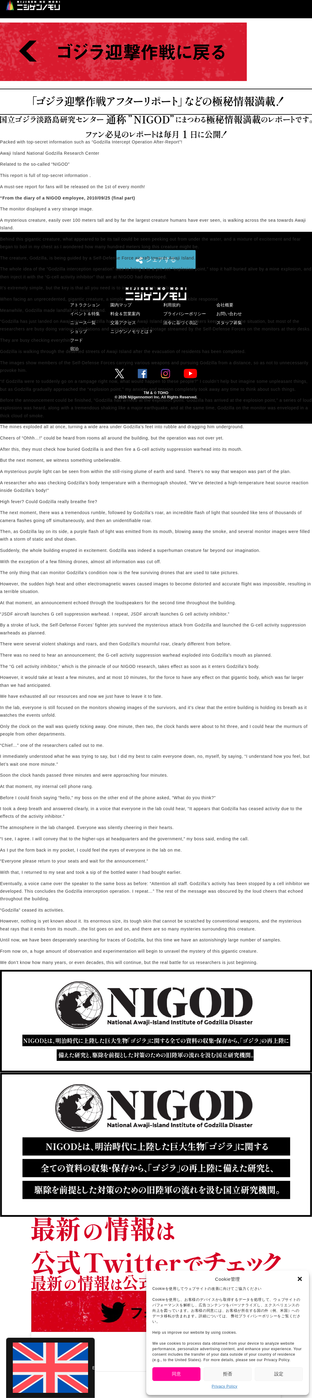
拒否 (227, 1373)
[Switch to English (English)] (50, 1367)
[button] (300, 1279)
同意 (176, 1373)
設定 (278, 1373)
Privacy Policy (224, 1386)
